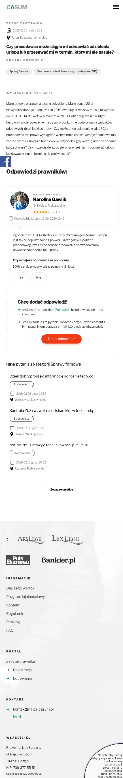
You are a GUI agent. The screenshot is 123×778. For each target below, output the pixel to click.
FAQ (9, 630)
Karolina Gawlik (49, 199)
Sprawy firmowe (19, 71)
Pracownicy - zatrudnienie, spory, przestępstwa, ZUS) (67, 71)
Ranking (13, 622)
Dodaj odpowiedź (61, 339)
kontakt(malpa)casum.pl (33, 709)
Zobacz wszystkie (61, 489)
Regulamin (15, 614)
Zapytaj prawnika (20, 661)
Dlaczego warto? (20, 588)
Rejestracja (22, 670)
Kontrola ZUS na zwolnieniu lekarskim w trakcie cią (51, 411)
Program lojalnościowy (25, 597)
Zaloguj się (62, 310)
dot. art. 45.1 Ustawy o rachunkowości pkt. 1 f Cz (49, 445)
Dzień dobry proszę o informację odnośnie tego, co (51, 376)
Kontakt (12, 605)
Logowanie (22, 678)
